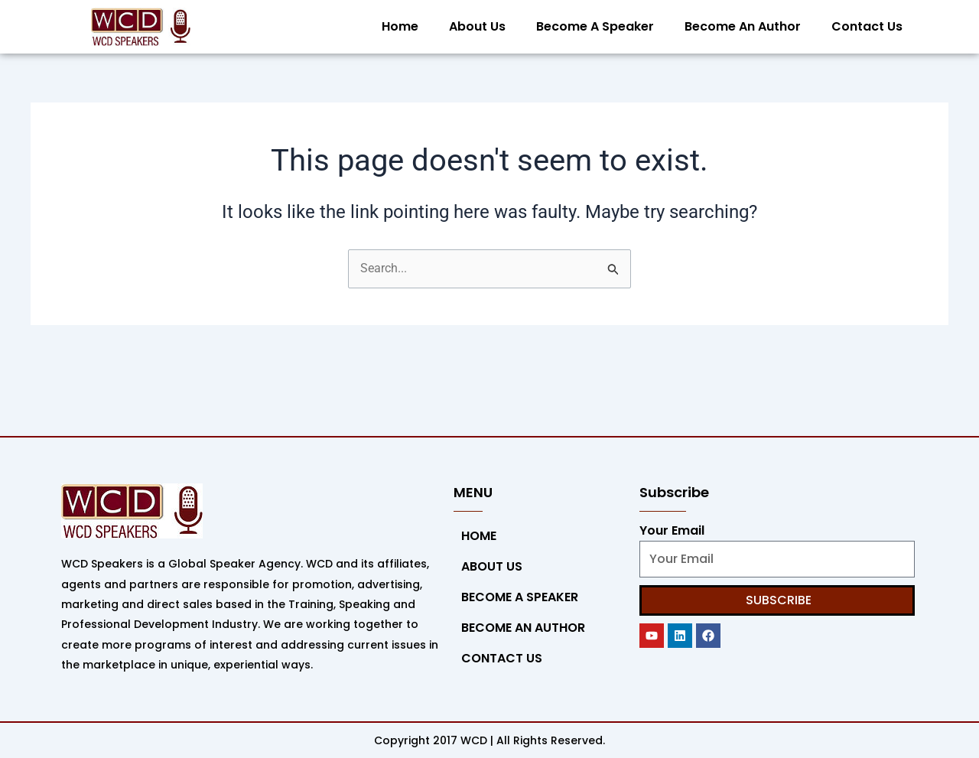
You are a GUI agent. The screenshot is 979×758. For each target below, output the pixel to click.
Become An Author (743, 26)
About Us (477, 26)
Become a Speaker (595, 26)
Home (400, 26)
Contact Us (867, 26)
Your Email (671, 530)
